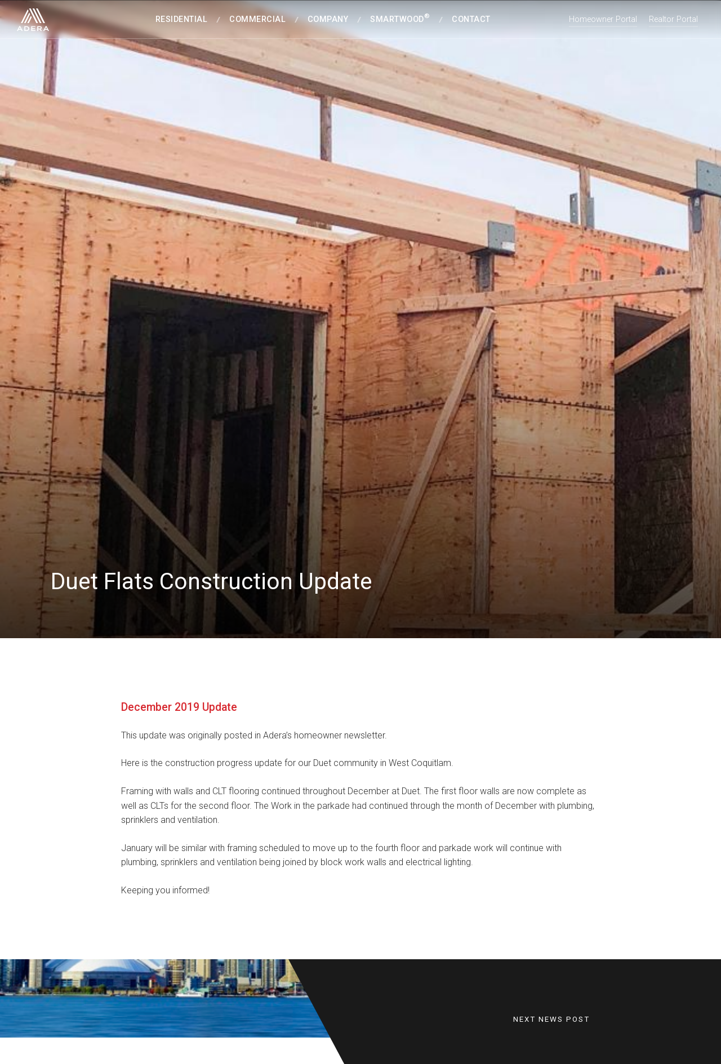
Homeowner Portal (603, 19)
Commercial (257, 19)
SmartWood (400, 18)
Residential (181, 19)
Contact (471, 19)
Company (328, 19)
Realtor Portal (673, 19)
